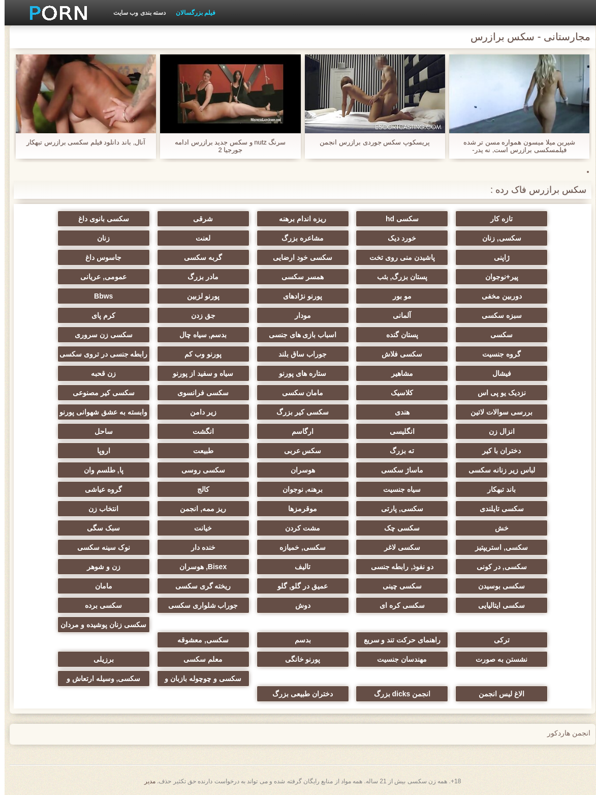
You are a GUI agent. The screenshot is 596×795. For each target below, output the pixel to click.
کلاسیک (397, 393)
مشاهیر (398, 373)
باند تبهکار (497, 489)
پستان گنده (398, 335)
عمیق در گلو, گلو (298, 586)
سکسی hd (397, 219)
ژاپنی (497, 257)
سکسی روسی (199, 470)
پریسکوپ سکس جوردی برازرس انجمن (370, 142)
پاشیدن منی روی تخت (397, 257)
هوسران (298, 470)
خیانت (198, 528)
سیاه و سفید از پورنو (198, 373)
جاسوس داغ (99, 257)
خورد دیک (397, 238)
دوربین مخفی (497, 296)
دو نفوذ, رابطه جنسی (397, 567)
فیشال (497, 373)
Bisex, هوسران (198, 567)
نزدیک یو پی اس (497, 393)
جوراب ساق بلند (298, 354)
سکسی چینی (397, 586)
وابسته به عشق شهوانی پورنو (99, 412)
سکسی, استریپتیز (496, 547)
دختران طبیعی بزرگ (298, 694)
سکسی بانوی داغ (99, 219)
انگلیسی (397, 431)
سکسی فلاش (397, 354)
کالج (199, 489)
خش (497, 528)
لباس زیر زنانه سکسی (497, 470)
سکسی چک (397, 528)
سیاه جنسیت (397, 489)
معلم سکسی (198, 659)
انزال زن (497, 431)
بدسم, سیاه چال (199, 335)
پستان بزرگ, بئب (397, 277)
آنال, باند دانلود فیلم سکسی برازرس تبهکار (81, 142)
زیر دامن (198, 412)
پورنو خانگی (298, 659)
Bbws (98, 296)
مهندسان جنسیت (397, 659)
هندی (397, 412)
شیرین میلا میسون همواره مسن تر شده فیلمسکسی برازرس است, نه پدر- (515, 146)
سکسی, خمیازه (298, 547)
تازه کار (497, 219)
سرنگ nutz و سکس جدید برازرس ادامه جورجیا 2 (225, 146)
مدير (145, 781)
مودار (298, 315)
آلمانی (397, 315)
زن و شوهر (99, 567)
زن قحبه (98, 373)
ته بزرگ (397, 451)
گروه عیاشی (98, 489)
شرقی (198, 219)
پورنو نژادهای (298, 296)
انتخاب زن (99, 509)
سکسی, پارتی (398, 509)
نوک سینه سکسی (99, 547)
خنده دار (198, 547)
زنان (98, 238)
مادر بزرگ (198, 277)
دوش (298, 605)
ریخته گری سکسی (199, 586)
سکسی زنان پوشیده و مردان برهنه (99, 627)
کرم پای (99, 315)
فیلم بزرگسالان (191, 12)
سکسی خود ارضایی (298, 257)
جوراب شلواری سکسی (199, 605)
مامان (99, 586)
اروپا (99, 451)
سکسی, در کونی (497, 567)
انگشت (198, 431)
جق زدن (198, 315)
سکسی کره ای (397, 605)
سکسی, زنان (497, 238)
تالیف (298, 567)
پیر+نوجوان (497, 277)
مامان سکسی (298, 393)
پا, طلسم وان (99, 470)
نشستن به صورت (497, 659)
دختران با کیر (497, 451)
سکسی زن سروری (99, 335)
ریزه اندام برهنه (298, 219)
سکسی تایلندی (497, 509)
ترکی (497, 640)
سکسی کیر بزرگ (298, 412)
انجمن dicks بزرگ (397, 694)
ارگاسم (298, 431)
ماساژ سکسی (398, 470)
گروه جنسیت (497, 354)
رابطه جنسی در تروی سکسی (99, 354)
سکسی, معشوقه (198, 640)
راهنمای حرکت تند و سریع (397, 640)
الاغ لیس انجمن (497, 694)
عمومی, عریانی (99, 277)
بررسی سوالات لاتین (497, 412)
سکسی (497, 335)
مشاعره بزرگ (298, 238)
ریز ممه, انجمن (198, 509)
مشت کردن (298, 528)
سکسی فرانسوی (198, 393)
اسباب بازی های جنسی (298, 335)
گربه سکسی (198, 257)
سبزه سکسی (497, 315)
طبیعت (199, 451)
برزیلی (99, 659)
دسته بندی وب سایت (135, 12)
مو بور (397, 296)
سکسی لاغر (398, 547)
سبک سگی (98, 528)
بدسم (298, 640)
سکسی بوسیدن (497, 586)
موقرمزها (298, 509)
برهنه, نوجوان (298, 489)
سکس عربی (298, 451)
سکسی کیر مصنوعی (99, 393)
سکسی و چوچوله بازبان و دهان (198, 680)
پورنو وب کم (198, 354)
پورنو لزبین (198, 296)
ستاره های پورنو (298, 373)
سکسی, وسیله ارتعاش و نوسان (99, 680)
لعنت (198, 238)
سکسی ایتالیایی (497, 605)
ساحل (99, 431)
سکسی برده (98, 605)
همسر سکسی (298, 277)
